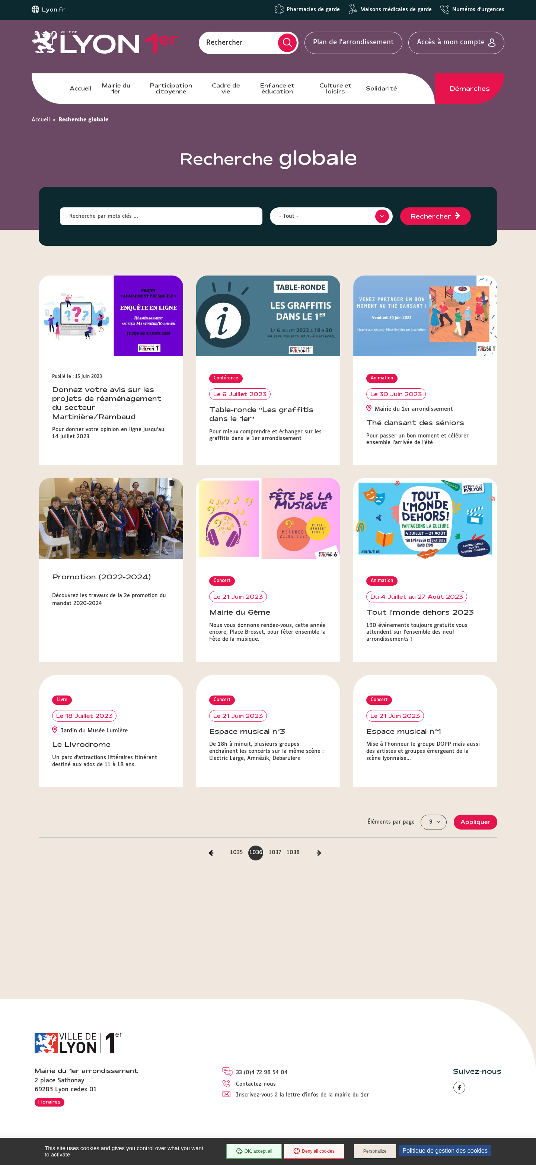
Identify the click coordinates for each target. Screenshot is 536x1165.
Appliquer (475, 822)
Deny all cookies (313, 1151)
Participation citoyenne (171, 88)
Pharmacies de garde (313, 9)
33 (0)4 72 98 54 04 (262, 1072)
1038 (293, 852)
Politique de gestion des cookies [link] (445, 1151)
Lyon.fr (53, 10)
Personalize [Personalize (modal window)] (375, 1151)
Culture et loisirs (335, 88)
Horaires (49, 1101)
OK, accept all (254, 1151)
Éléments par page (391, 822)
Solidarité (381, 88)
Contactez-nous (256, 1084)
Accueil (80, 88)
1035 (236, 852)
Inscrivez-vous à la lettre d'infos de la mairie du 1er (302, 1095)
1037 (275, 852)
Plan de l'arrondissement (353, 42)
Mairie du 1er (116, 88)
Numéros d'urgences (478, 9)
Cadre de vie (226, 88)
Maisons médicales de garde (396, 9)
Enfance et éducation (277, 88)
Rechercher (224, 42)
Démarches (470, 88)
